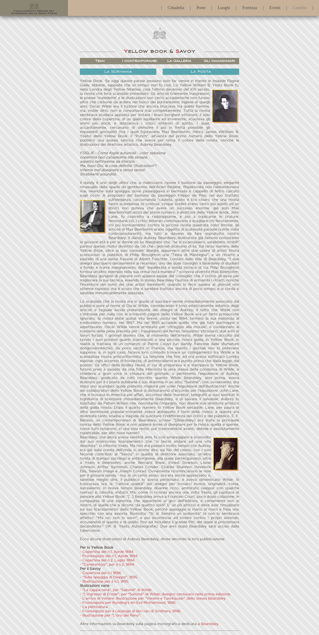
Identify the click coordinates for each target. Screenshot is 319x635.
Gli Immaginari (219, 61)
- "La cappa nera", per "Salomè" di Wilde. (116, 590)
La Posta (201, 72)
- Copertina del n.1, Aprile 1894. (107, 552)
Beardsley (209, 624)
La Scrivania (118, 72)
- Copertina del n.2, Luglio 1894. (108, 560)
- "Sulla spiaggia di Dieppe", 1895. (109, 577)
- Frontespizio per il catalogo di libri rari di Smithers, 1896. (130, 611)
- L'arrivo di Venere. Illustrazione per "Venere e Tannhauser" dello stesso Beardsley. (153, 598)
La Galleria (179, 61)
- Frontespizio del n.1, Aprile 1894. (109, 556)
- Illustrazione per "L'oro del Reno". (110, 615)
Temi (99, 61)
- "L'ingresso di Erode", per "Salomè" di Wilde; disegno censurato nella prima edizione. (155, 594)
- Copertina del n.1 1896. (101, 573)
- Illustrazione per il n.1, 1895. (104, 581)
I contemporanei (139, 61)
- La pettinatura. (94, 607)
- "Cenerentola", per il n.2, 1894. (107, 564)
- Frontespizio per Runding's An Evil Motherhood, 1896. (128, 602)
